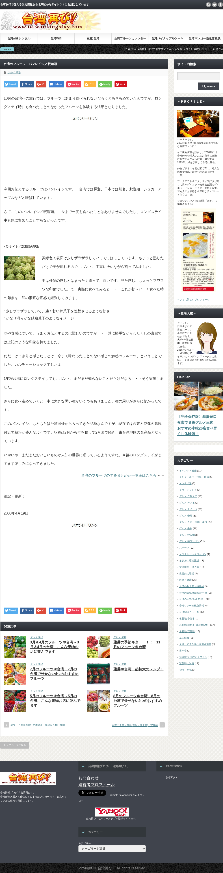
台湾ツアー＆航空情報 (191, 605)
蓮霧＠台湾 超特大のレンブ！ (138, 669)
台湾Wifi (56, 38)
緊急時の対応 (186, 663)
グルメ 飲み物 (187, 535)
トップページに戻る (15, 745)
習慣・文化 (185, 670)
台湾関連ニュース (189, 612)
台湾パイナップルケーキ (167, 38)
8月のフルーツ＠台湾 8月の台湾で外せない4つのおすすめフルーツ (137, 700)
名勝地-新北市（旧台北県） (194, 624)
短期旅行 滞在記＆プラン (193, 657)
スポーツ (184, 547)
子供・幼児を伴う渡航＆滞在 (195, 644)
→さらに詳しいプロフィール (193, 299)
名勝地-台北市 (187, 618)
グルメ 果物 (14, 72)
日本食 (183, 650)
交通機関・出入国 (189, 567)
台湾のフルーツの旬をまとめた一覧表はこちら (118, 475)
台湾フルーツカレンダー (130, 38)
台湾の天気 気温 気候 (192, 599)
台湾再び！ (171, 777)
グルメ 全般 (185, 515)
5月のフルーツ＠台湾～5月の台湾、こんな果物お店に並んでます (55, 700)
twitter (214, 4)
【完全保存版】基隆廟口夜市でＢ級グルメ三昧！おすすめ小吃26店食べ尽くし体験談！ (197, 425)
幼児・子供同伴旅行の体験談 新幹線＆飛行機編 (38, 725)
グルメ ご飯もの (188, 496)
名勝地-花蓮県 (187, 631)
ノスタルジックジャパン (192, 554)
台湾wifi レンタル (18, 38)
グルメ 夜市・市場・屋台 (193, 522)
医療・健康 (185, 579)
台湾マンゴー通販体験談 (204, 38)
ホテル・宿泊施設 (189, 560)
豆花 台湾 (93, 38)
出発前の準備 (186, 573)
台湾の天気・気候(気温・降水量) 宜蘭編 (135, 725)
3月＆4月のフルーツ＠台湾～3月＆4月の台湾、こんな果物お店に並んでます (54, 647)
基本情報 (184, 637)
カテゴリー (84, 843)
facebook (220, 4)
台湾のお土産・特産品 (191, 586)
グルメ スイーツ (188, 509)
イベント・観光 (188, 470)
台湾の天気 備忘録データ (193, 592)
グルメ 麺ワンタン (189, 541)
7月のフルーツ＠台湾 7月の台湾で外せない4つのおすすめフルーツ (54, 673)
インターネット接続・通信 (194, 477)
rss (208, 4)
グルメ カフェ (187, 502)
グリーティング (188, 490)
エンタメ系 (185, 483)
